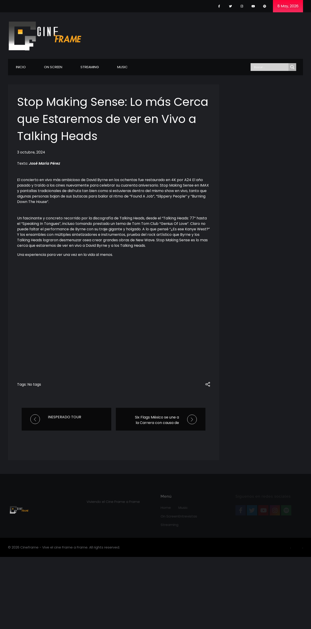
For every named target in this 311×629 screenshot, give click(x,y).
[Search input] (270, 67)
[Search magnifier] (292, 67)
